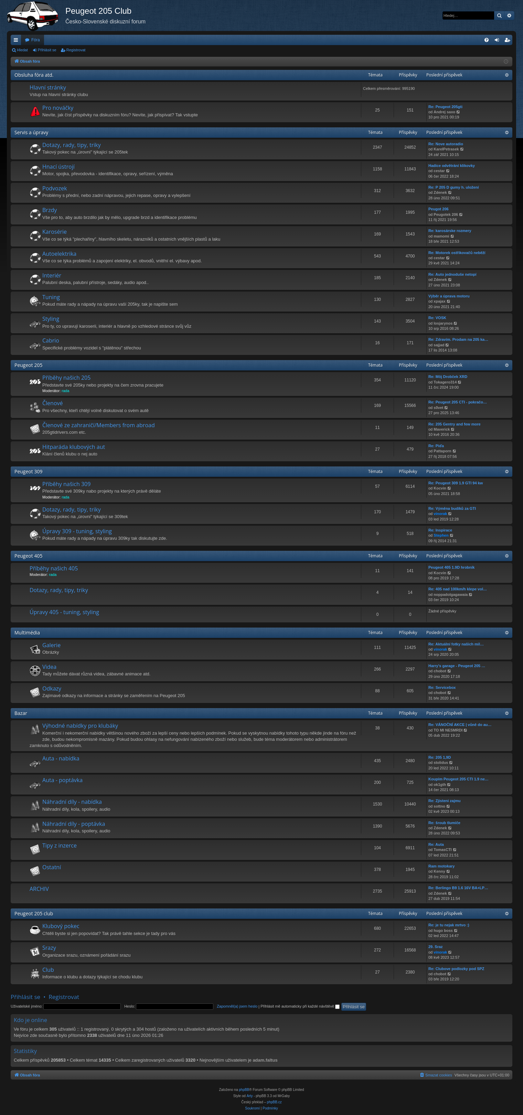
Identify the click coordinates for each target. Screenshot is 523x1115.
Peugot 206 (438, 209)
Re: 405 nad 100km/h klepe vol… (457, 589)
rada (65, 391)
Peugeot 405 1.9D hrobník (451, 567)
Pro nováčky (57, 108)
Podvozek (54, 188)
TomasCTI (442, 850)
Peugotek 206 (446, 214)
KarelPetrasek (446, 149)
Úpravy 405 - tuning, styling (64, 612)
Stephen (441, 535)
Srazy (49, 947)
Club (48, 970)
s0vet (438, 408)
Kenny (439, 871)
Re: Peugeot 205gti (445, 107)
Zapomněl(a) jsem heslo (237, 1006)
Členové (52, 403)
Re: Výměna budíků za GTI (452, 508)
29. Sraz (435, 947)
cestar (439, 171)
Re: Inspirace (440, 530)
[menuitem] (486, 40)
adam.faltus (265, 1060)
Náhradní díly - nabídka (72, 802)
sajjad (439, 345)
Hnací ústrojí (58, 166)
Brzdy (49, 210)
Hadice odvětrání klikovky (451, 166)
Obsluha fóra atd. (34, 75)
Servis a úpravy (31, 132)
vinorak (440, 514)
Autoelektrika (59, 253)
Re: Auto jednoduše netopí (452, 274)
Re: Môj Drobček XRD (447, 377)
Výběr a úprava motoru (449, 296)
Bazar (20, 713)
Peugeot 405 (28, 556)
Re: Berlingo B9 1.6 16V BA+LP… (458, 888)
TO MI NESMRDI (448, 730)
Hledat (22, 50)
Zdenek (440, 192)
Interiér (51, 275)
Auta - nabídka (60, 758)
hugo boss (443, 930)
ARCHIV (39, 889)
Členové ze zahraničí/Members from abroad (98, 425)
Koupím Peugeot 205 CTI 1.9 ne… (458, 779)
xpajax (439, 301)
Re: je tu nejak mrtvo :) (448, 925)
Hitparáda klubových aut (73, 447)
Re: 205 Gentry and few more (454, 424)
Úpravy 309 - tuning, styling (77, 531)
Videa (49, 667)
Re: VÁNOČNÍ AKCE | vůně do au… (460, 725)
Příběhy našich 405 (54, 568)
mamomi (441, 236)
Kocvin (440, 488)
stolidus (441, 762)
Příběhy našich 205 (66, 377)
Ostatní (51, 867)
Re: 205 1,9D (439, 757)
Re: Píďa (436, 446)
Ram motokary (441, 866)
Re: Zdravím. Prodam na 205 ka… (458, 339)
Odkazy (51, 688)
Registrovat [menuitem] (508, 41)
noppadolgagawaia (451, 594)
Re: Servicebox (442, 687)
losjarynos (443, 323)
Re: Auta (436, 844)
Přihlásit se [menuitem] (498, 41)
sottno (439, 806)
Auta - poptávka (62, 780)
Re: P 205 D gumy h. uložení (453, 187)
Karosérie (54, 231)
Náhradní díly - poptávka (73, 824)
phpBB (244, 1090)
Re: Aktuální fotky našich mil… (456, 644)
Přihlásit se (47, 50)
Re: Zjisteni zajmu (444, 801)
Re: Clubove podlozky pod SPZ (456, 969)
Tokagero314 (445, 382)
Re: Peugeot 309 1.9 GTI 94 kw (455, 483)
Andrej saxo (444, 112)
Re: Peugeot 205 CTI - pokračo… (457, 402)
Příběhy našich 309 (66, 484)
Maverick (442, 429)
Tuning (51, 297)
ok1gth (440, 784)
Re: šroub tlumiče (444, 823)
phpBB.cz (274, 1102)
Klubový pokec (60, 926)
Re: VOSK (437, 318)
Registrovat (76, 50)
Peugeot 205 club (33, 913)
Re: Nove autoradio (445, 144)
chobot (440, 671)
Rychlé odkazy (17, 41)
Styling (50, 319)
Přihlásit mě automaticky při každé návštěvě (300, 1006)
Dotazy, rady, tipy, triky (71, 145)
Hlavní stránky (48, 87)
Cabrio (50, 340)
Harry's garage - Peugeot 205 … (456, 666)
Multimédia (27, 632)
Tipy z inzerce (59, 845)
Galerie (51, 645)
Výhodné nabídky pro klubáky (80, 725)
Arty (250, 1096)
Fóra (35, 40)
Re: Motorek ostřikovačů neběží (456, 253)
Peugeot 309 (28, 471)
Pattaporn (442, 451)
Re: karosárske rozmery (449, 231)
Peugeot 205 (28, 365)
